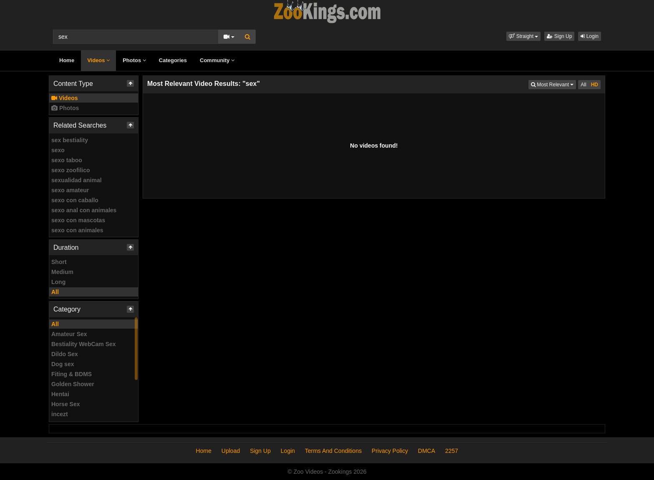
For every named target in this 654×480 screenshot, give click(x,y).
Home (66, 60)
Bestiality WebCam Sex (83, 344)
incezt (59, 414)
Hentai (60, 394)
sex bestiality (69, 140)
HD (594, 85)
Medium (62, 272)
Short (59, 262)
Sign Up (559, 36)
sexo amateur (70, 190)
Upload (230, 450)
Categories (173, 60)
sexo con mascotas (78, 220)
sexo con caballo (74, 200)
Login (590, 36)
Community (217, 60)
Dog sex (62, 364)
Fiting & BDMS (71, 374)
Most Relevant (553, 84)
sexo (58, 150)
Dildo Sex (64, 354)
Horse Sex (65, 404)
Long (58, 282)
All (55, 292)
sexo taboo (66, 160)
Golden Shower (72, 384)
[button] (523, 36)
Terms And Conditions (333, 450)
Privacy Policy (390, 450)
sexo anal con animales (83, 210)
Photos (134, 60)
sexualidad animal (76, 180)
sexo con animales (77, 230)
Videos (98, 60)
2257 (451, 450)
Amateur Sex (69, 334)
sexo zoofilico (70, 170)
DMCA (426, 450)
